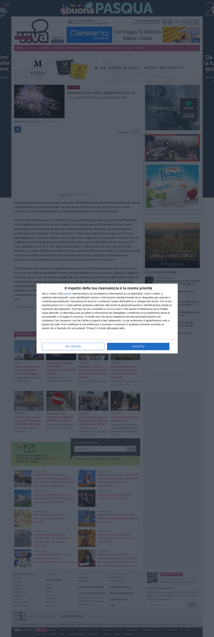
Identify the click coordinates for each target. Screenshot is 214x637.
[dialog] (107, 318)
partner (67, 293)
